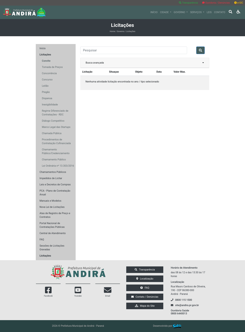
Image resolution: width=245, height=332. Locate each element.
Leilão (45, 85)
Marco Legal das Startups (56, 127)
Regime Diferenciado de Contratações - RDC (55, 112)
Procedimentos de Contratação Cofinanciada (56, 141)
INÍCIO (154, 12)
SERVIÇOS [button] (196, 12)
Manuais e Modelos (50, 200)
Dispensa (47, 98)
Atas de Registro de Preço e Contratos (55, 215)
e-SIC (238, 2)
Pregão (46, 92)
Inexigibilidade (50, 104)
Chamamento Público (54, 159)
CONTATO (219, 12)
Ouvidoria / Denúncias (216, 2)
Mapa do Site (145, 305)
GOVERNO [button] (180, 12)
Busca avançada (145, 62)
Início (43, 48)
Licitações (45, 255)
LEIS (209, 12)
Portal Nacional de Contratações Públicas (52, 225)
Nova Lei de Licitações (52, 207)
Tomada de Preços (52, 67)
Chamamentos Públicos (53, 172)
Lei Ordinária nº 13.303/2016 (58, 165)
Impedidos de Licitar (51, 178)
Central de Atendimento (53, 233)
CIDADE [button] (164, 12)
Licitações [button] (45, 54)
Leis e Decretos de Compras (55, 184)
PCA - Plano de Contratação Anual (55, 192)
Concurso (47, 79)
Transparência (188, 2)
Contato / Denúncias (144, 296)
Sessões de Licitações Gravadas (52, 247)
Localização (144, 278)
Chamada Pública (51, 133)
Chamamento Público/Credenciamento (56, 151)
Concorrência (49, 73)
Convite (46, 60)
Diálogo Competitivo (53, 120)
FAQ (42, 239)
